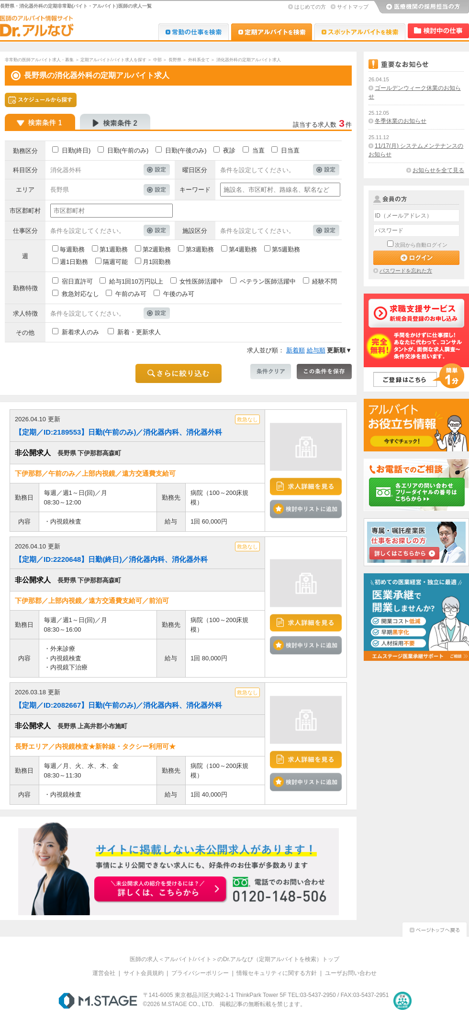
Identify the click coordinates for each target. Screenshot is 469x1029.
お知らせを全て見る (438, 170)
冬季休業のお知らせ (400, 121)
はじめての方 (310, 7)
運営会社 (103, 973)
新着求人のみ (80, 332)
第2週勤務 (157, 249)
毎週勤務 (72, 249)
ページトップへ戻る (434, 928)
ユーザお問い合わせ (351, 973)
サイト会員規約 (143, 973)
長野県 (174, 59)
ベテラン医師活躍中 (268, 281)
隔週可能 (115, 261)
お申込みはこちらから (160, 890)
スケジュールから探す (41, 100)
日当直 (290, 150)
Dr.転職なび (193, 31)
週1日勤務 (74, 261)
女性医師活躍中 (201, 281)
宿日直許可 (77, 281)
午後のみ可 (178, 293)
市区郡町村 (25, 210)
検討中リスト (438, 30)
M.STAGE (97, 1001)
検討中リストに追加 (306, 509)
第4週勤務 (243, 249)
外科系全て (199, 59)
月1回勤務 (157, 261)
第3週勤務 (200, 249)
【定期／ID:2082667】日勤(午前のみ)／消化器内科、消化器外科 (118, 705)
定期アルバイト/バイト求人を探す (113, 59)
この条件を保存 (324, 371)
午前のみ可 (130, 293)
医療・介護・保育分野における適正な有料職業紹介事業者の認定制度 (402, 1001)
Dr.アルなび (271, 31)
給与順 (316, 350)
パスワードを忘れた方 (406, 271)
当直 (258, 150)
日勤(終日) (76, 150)
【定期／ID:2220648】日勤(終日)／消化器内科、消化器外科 (111, 559)
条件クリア (270, 371)
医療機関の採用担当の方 (421, 7)
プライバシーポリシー (200, 973)
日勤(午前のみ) (128, 150)
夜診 (229, 150)
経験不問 (324, 281)
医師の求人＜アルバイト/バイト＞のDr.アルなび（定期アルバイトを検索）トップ (235, 959)
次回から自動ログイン (421, 245)
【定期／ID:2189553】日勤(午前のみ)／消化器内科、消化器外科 (118, 432)
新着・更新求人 (139, 332)
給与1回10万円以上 (136, 281)
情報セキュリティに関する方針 (276, 973)
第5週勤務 (286, 249)
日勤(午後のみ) (186, 150)
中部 (157, 59)
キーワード (195, 189)
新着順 (295, 350)
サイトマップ (352, 7)
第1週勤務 (114, 249)
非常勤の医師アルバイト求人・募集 (39, 59)
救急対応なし (80, 293)
